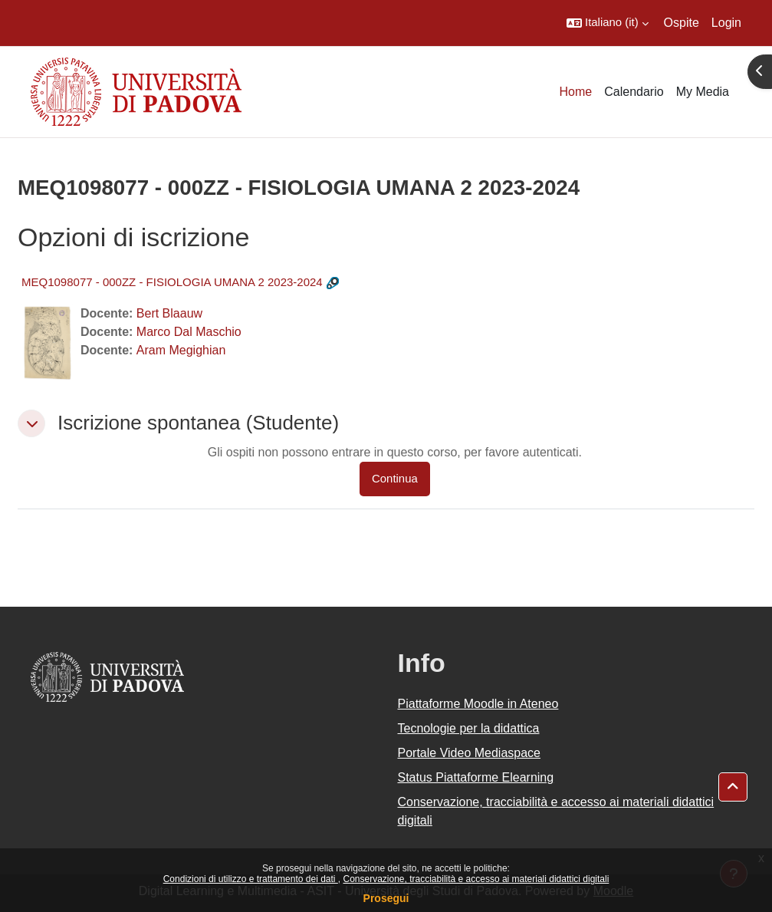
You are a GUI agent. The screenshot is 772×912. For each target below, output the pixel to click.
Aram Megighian (181, 350)
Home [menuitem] (576, 91)
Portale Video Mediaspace (469, 752)
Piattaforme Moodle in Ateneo (478, 703)
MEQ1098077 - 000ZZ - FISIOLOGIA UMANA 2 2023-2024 (172, 281)
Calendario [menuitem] (633, 91)
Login (726, 22)
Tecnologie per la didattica (469, 728)
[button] (607, 23)
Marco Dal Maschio (188, 331)
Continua (395, 478)
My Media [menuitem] (702, 91)
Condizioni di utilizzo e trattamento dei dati (250, 879)
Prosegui (386, 898)
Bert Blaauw (169, 313)
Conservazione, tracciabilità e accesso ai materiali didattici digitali (476, 879)
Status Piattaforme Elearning (476, 777)
